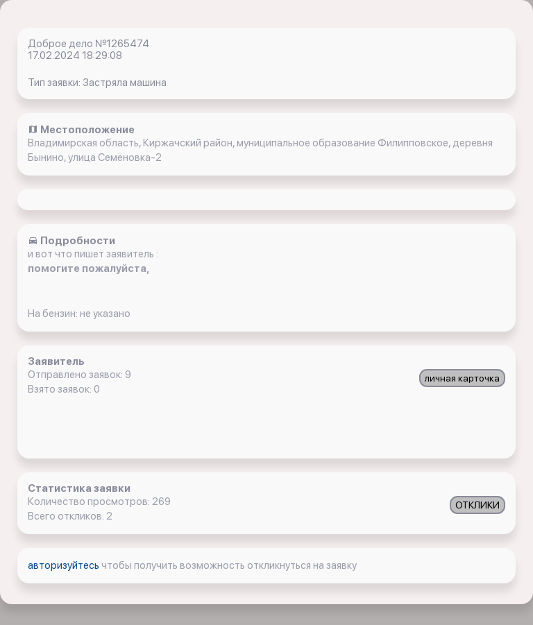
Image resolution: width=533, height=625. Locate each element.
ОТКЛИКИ (477, 505)
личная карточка (462, 378)
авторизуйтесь (64, 565)
